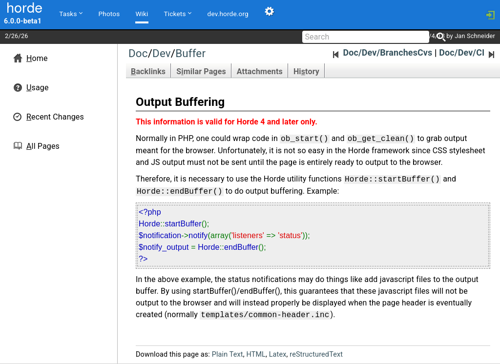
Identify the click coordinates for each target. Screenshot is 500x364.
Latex (278, 354)
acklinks (148, 71)
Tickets (177, 13)
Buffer (190, 53)
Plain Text (227, 354)
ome (37, 58)
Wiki (141, 14)
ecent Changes (55, 116)
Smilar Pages (201, 71)
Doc (138, 53)
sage (37, 87)
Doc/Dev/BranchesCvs (382, 52)
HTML (256, 354)
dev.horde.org (228, 14)
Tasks (70, 13)
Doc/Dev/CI (468, 52)
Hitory (306, 71)
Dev (161, 53)
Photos (109, 14)
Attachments (260, 71)
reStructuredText (316, 354)
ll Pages (43, 146)
